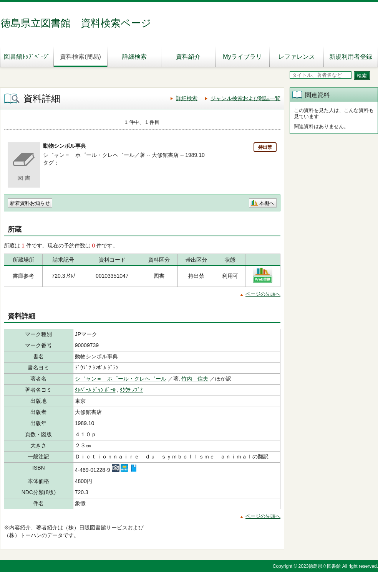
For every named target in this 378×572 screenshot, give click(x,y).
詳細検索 (134, 56)
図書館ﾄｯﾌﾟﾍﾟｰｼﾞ (27, 56)
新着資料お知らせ (30, 203)
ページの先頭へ (262, 294)
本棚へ (266, 203)
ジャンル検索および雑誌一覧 (245, 98)
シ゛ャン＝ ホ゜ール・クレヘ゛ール (120, 379)
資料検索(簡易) (80, 56)
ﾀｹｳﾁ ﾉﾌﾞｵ (131, 390)
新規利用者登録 (350, 56)
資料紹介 (188, 56)
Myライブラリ (242, 56)
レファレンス (296, 56)
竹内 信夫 (194, 379)
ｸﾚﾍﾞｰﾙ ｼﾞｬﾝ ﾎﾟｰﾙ (95, 390)
